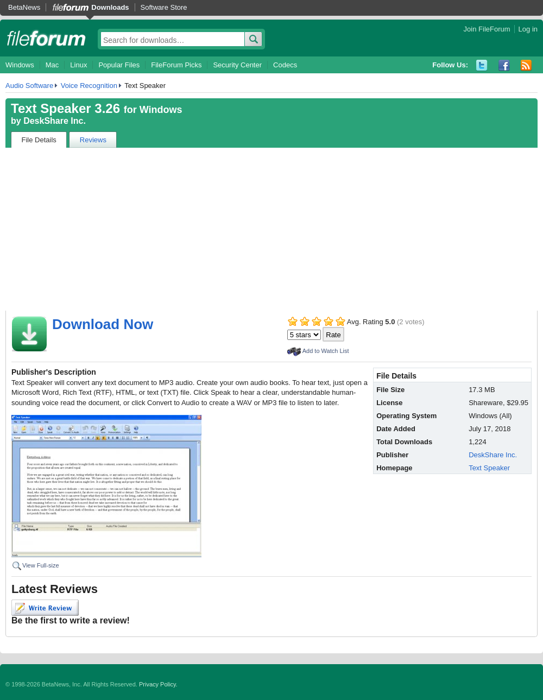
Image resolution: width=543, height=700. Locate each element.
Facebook (504, 65)
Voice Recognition (89, 85)
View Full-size (40, 565)
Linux (78, 65)
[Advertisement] (271, 229)
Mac (52, 65)
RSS (526, 65)
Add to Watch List (325, 351)
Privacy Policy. (158, 684)
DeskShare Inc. (54, 120)
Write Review (45, 608)
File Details (39, 140)
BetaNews (24, 7)
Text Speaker (489, 468)
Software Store (164, 7)
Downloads (110, 7)
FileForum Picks (176, 65)
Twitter (482, 65)
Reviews (93, 140)
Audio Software (29, 85)
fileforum (46, 38)
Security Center (237, 65)
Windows (19, 65)
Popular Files (119, 65)
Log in (528, 29)
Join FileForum (487, 29)
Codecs (285, 65)
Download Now (102, 324)
